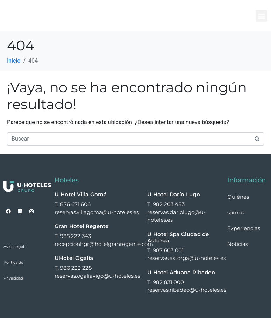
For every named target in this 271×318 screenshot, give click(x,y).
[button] (261, 16)
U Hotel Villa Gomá (81, 194)
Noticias (237, 244)
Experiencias (243, 228)
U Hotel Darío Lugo (173, 194)
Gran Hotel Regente (81, 226)
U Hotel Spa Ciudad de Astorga (178, 237)
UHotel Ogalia (74, 258)
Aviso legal (13, 246)
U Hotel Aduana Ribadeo (181, 272)
